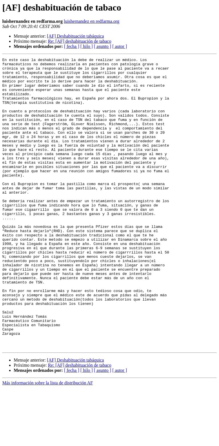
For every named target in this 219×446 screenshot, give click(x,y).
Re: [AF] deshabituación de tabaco (79, 41)
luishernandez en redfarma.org (91, 21)
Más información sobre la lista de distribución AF (47, 441)
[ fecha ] (71, 46)
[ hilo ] (86, 46)
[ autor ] (119, 46)
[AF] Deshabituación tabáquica (75, 36)
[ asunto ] (102, 46)
